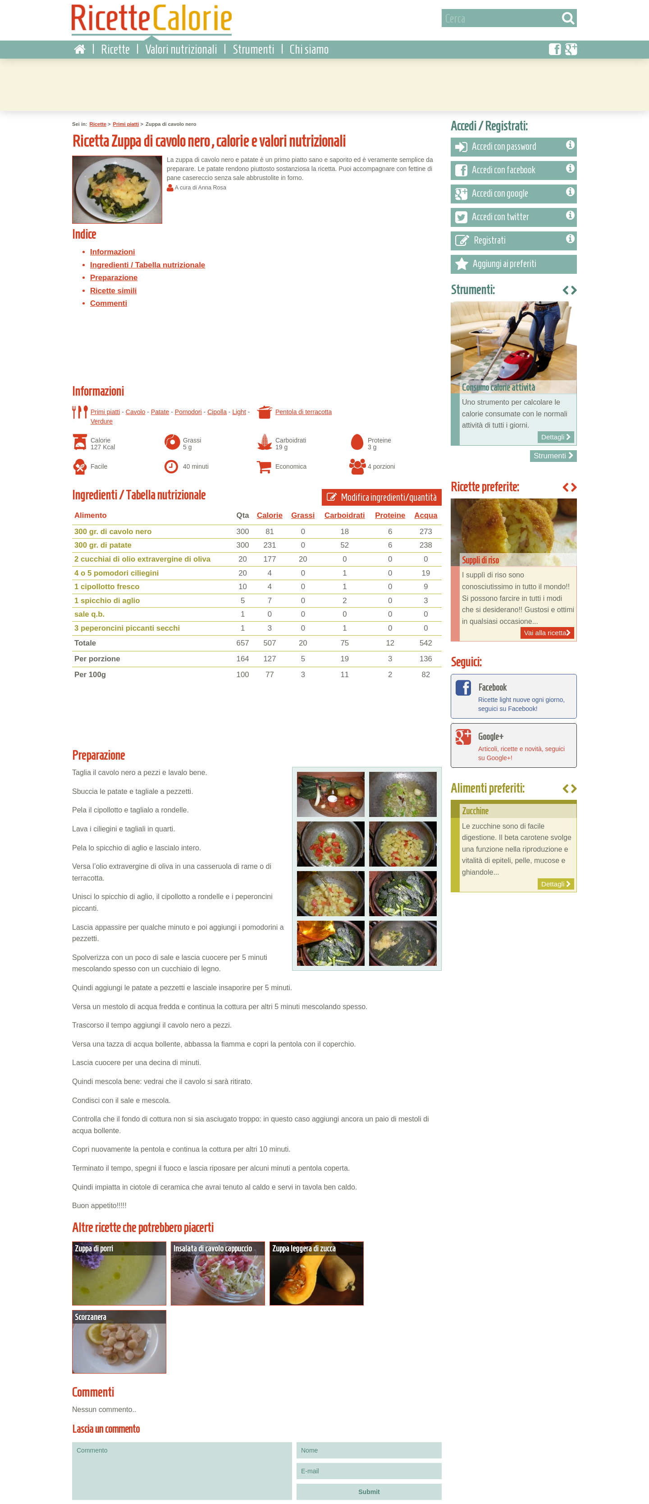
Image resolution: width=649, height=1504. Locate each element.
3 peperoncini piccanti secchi (127, 623)
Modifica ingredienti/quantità (382, 492)
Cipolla (217, 407)
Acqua (425, 511)
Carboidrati (344, 511)
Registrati (515, 236)
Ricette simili (113, 286)
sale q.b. (89, 609)
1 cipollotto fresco (107, 582)
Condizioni (82, 1494)
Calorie (270, 511)
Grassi (303, 511)
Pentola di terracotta (303, 407)
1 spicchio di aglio (107, 596)
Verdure (102, 416)
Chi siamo (309, 45)
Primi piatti (126, 119)
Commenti (108, 299)
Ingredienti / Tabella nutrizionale (147, 260)
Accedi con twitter (515, 213)
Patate (160, 407)
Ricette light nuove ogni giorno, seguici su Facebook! (514, 691)
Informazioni (112, 247)
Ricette (115, 45)
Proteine (390, 511)
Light (239, 407)
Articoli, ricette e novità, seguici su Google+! (514, 740)
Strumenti (253, 45)
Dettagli (117, 1267)
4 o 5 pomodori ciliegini (116, 568)
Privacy (112, 1494)
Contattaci (142, 1494)
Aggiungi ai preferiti (495, 260)
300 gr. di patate (103, 540)
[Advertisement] (324, 79)
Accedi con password (515, 142)
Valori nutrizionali (181, 45)
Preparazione (113, 273)
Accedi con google (515, 189)
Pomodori (188, 407)
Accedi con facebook (515, 166)
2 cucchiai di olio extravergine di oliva (142, 554)
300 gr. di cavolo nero (113, 527)
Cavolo (136, 407)
